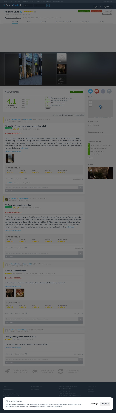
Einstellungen (94, 404)
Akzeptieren (105, 404)
